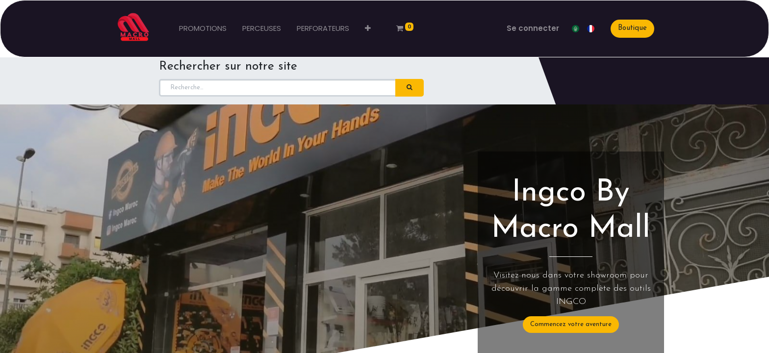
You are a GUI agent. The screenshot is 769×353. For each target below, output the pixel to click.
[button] (368, 28)
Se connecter (533, 28)
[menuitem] (202, 28)
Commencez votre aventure (571, 324)
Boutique (632, 28)
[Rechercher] (409, 88)
